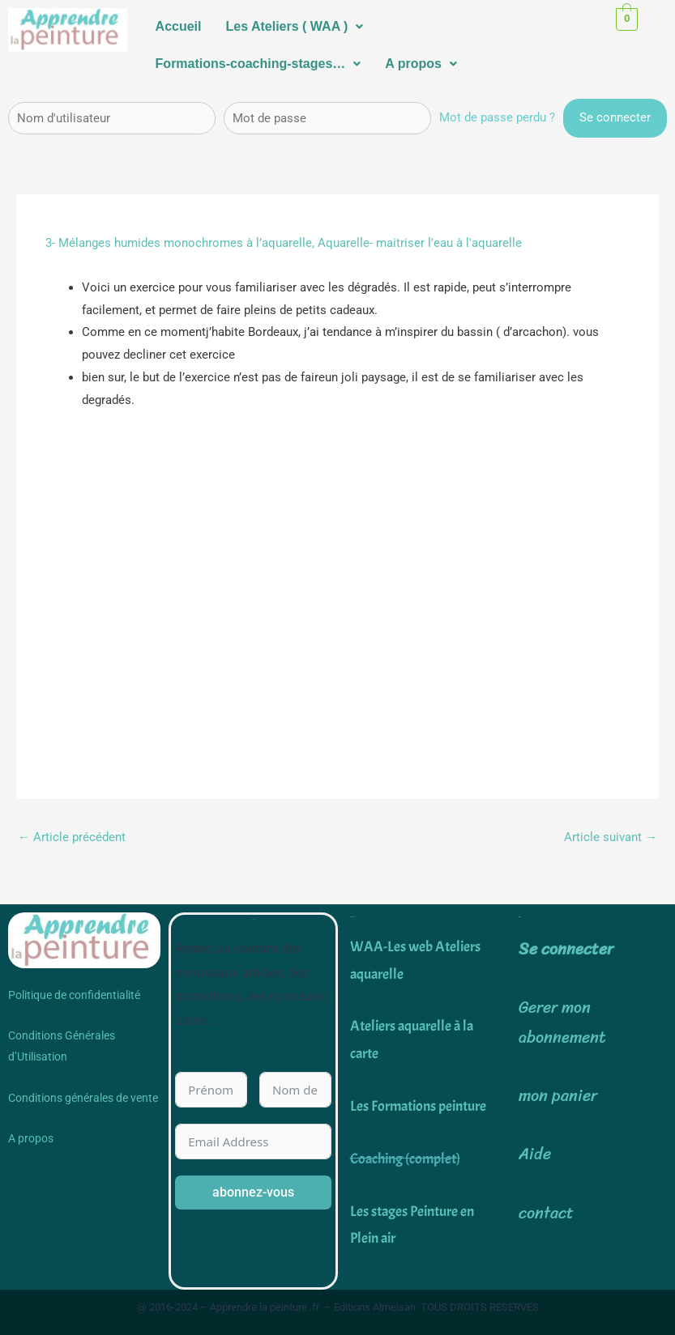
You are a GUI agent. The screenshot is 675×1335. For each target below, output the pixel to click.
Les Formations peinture (418, 1106)
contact (546, 1213)
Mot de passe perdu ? (497, 117)
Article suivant (610, 837)
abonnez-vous (253, 1192)
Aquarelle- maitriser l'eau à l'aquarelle (420, 243)
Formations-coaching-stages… (258, 63)
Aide (535, 1154)
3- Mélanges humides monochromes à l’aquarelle (178, 243)
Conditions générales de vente (83, 1097)
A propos (421, 63)
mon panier (558, 1096)
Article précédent (72, 837)
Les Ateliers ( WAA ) (295, 26)
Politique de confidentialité (74, 994)
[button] (295, 26)
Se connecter (566, 949)
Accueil (179, 26)
